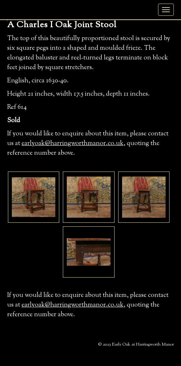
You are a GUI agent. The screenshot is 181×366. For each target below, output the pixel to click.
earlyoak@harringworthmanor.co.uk (73, 143)
